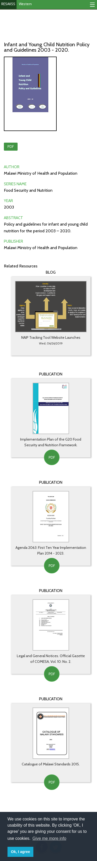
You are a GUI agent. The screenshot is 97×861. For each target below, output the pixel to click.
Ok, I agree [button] (20, 852)
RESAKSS (8, 4)
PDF (11, 146)
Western (25, 4)
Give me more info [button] (49, 838)
